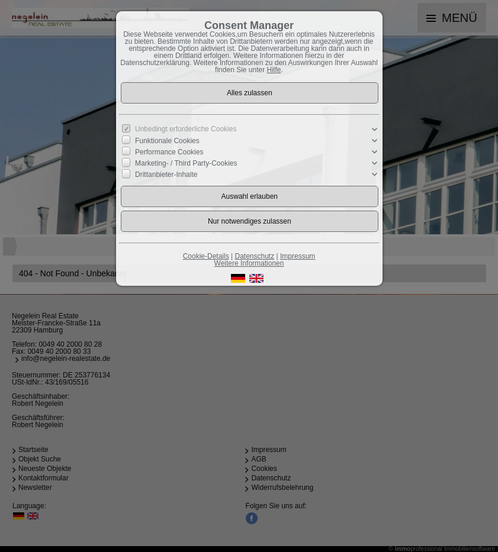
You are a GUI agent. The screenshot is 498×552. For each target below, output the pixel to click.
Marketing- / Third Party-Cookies (186, 163)
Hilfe (274, 70)
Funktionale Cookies (167, 141)
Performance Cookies (169, 152)
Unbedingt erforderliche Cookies (185, 129)
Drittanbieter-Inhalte (166, 174)
